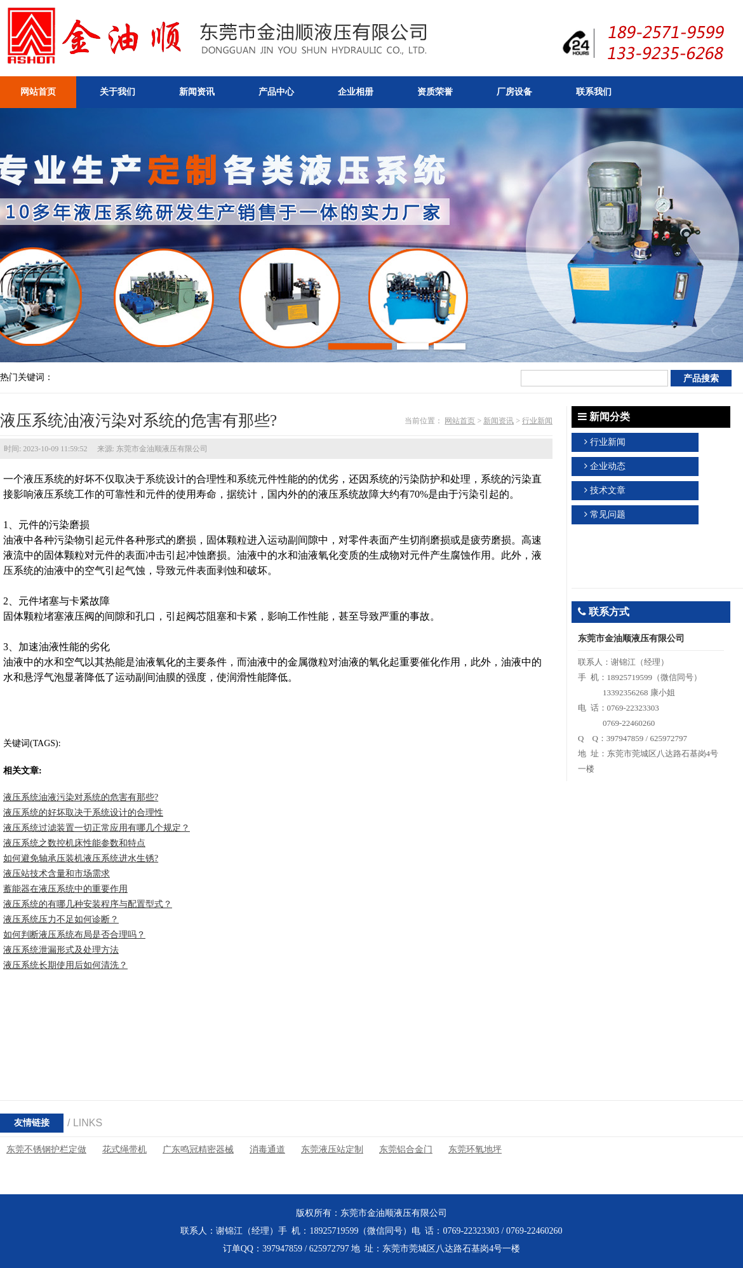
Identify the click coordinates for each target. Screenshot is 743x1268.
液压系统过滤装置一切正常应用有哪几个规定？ (96, 828)
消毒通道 (267, 1149)
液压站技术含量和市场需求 (56, 873)
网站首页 (460, 420)
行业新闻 (537, 420)
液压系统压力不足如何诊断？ (61, 919)
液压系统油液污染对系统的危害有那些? (80, 797)
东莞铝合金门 (405, 1149)
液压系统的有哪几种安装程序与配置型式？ (87, 904)
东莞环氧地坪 (475, 1149)
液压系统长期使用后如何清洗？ (65, 965)
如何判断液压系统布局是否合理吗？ (74, 934)
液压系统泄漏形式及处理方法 (61, 950)
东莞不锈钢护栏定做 (46, 1149)
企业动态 (608, 466)
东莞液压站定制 (332, 1149)
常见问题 (608, 514)
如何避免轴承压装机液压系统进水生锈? (80, 858)
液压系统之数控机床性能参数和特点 (74, 843)
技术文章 (608, 490)
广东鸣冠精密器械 (198, 1149)
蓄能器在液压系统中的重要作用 (65, 889)
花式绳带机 (124, 1149)
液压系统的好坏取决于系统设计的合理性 (83, 812)
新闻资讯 (498, 420)
